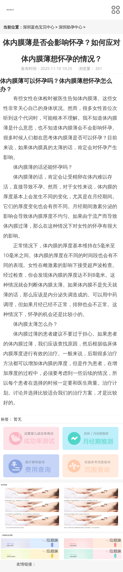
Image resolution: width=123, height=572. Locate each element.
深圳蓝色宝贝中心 (38, 27)
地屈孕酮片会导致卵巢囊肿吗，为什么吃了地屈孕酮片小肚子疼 (80, 500)
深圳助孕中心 (70, 27)
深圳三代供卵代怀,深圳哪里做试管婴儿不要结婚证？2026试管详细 (81, 527)
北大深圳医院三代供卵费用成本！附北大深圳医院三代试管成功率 (22, 514)
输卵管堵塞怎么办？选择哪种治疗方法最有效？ (17, 500)
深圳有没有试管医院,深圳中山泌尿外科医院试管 (76, 514)
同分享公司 (10, 10)
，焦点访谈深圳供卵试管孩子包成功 (14, 527)
